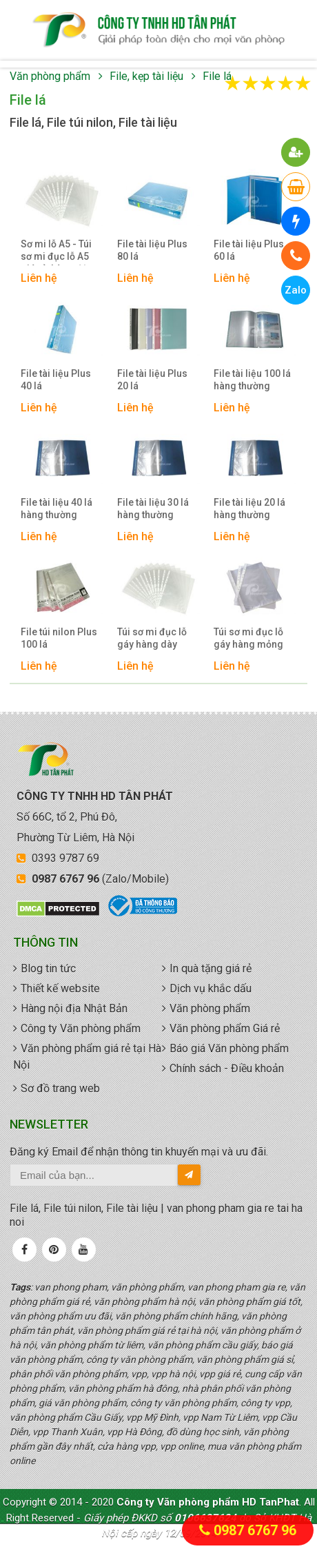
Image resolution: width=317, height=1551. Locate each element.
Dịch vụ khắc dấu (211, 988)
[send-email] (189, 1174)
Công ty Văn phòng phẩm (81, 1028)
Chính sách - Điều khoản (227, 1068)
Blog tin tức (48, 968)
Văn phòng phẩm (50, 76)
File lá (217, 76)
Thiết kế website (60, 988)
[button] (296, 152)
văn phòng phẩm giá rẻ (158, 30)
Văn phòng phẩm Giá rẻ (225, 1028)
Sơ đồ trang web (60, 1088)
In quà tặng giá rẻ (211, 968)
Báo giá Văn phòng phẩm (229, 1048)
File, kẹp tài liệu (146, 76)
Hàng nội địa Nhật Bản (74, 1008)
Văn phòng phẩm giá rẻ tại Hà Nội (87, 1056)
